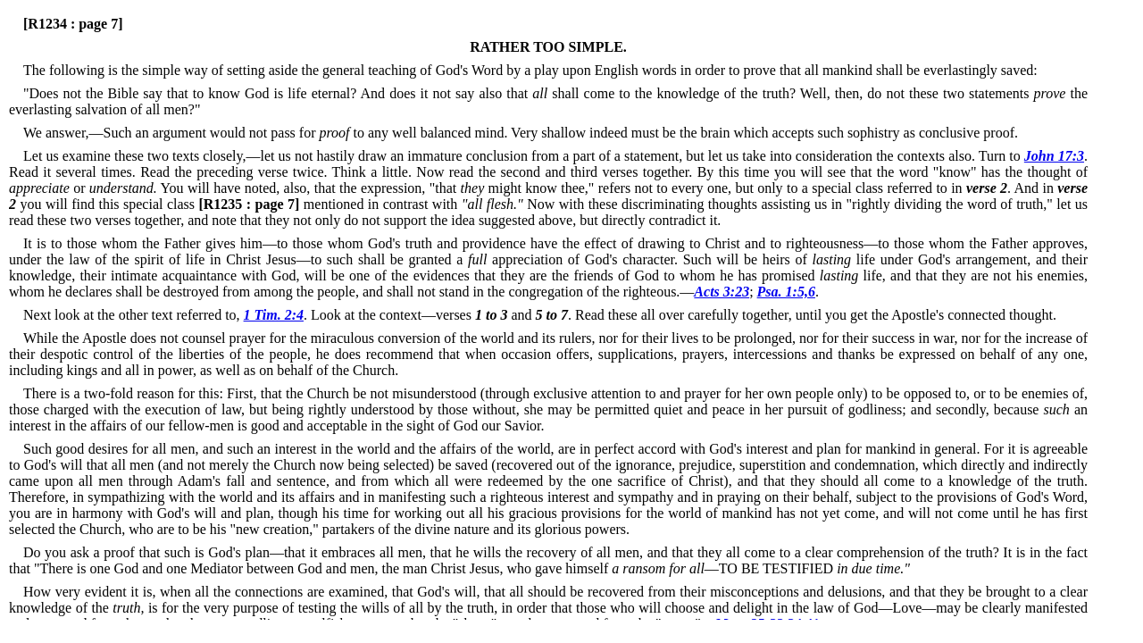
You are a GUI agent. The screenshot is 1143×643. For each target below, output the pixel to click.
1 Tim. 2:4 (274, 314)
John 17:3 (1054, 155)
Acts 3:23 (721, 291)
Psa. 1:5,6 (786, 291)
